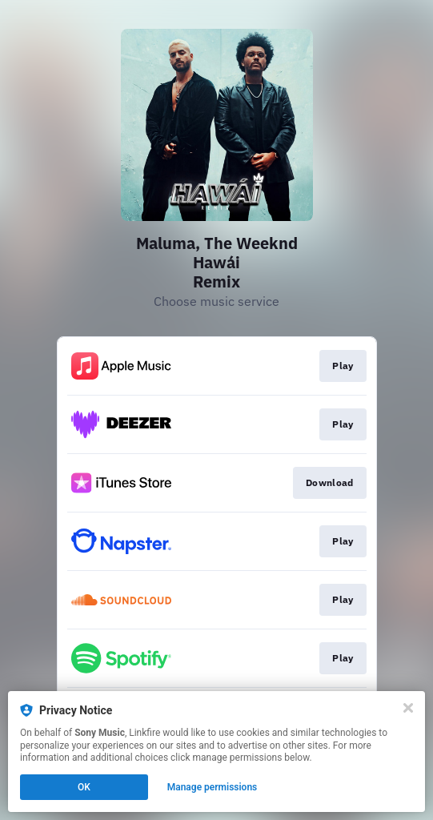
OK (84, 787)
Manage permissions (212, 787)
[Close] (408, 708)
